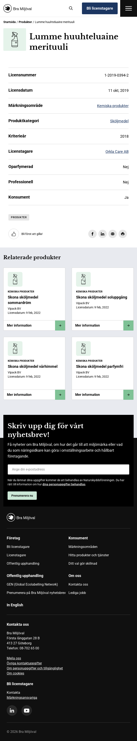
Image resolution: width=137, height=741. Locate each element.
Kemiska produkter (113, 106)
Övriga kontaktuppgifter (24, 663)
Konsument (78, 538)
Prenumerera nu (22, 495)
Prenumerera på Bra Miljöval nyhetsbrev (36, 593)
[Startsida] (33, 8)
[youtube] (26, 710)
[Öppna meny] (128, 8)
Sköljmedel (119, 121)
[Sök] (71, 8)
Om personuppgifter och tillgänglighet (35, 668)
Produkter (25, 22)
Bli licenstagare (100, 8)
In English (15, 605)
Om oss (74, 575)
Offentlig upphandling (23, 563)
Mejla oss (14, 658)
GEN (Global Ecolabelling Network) (32, 584)
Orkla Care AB (117, 151)
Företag (13, 538)
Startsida (9, 22)
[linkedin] (12, 710)
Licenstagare (16, 555)
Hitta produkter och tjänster (88, 555)
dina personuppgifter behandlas (63, 484)
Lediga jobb (77, 593)
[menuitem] (37, 552)
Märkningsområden (82, 547)
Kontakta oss (78, 584)
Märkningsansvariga (22, 698)
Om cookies (15, 673)
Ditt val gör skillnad (82, 563)
